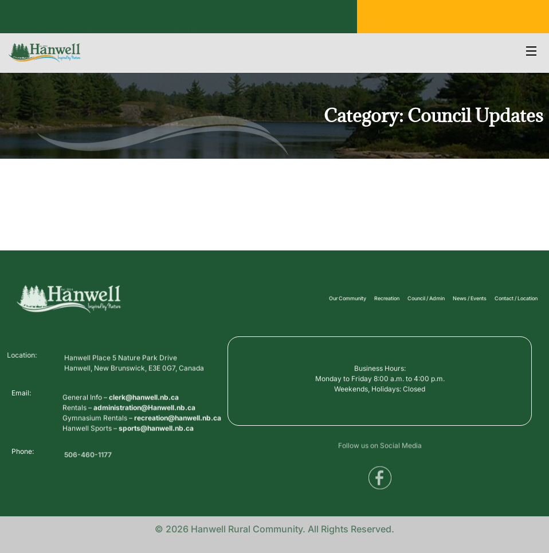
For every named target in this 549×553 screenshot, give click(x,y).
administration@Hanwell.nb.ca (144, 414)
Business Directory (42, 20)
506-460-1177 (88, 457)
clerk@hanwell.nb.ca (144, 404)
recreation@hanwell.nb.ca (177, 425)
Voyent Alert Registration (189, 20)
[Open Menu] (532, 52)
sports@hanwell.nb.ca (156, 435)
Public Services (111, 20)
